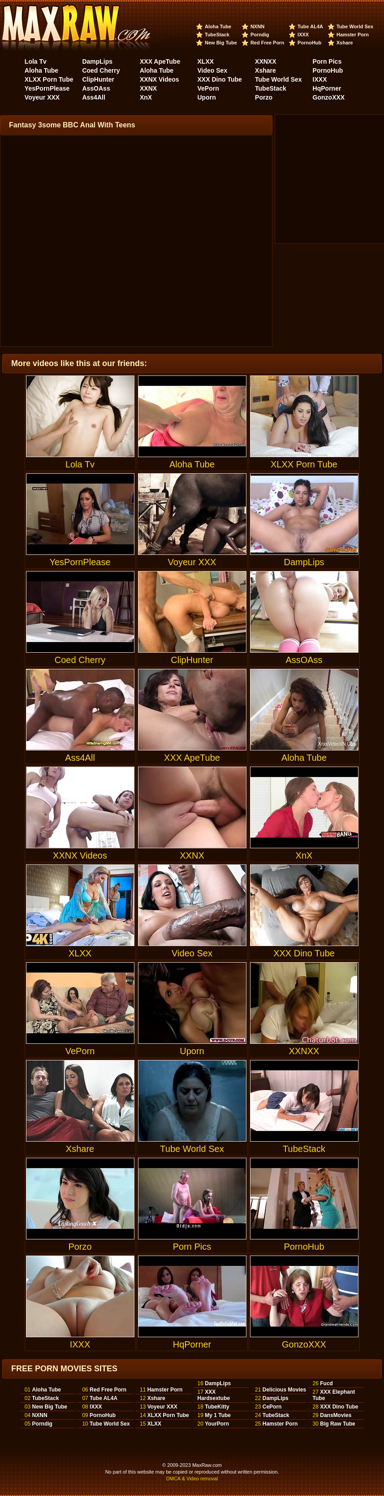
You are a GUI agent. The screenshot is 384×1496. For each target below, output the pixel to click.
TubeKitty (217, 1407)
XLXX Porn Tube (49, 79)
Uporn (207, 97)
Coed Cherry (101, 70)
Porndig (259, 34)
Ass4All (93, 97)
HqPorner (327, 88)
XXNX (148, 88)
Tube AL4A (310, 26)
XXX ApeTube (160, 61)
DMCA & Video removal (192, 1478)
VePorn (208, 88)
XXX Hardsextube (214, 1395)
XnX (146, 97)
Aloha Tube (218, 26)
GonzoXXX (329, 97)
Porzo (263, 97)
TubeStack (217, 34)
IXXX (303, 34)
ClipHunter (98, 79)
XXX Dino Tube (220, 79)
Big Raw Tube (337, 1424)
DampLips (97, 61)
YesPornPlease (47, 88)
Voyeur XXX (42, 97)
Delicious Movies (284, 1390)
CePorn (272, 1407)
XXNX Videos (159, 79)
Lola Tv (36, 61)
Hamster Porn (353, 34)
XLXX (206, 61)
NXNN (257, 26)
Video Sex (213, 70)
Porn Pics (327, 61)
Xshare (345, 42)
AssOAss (96, 88)
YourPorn (217, 1424)
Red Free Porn (267, 42)
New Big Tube (221, 42)
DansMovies (335, 1415)
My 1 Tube (218, 1415)
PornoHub (309, 42)
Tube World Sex (355, 26)
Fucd (326, 1383)
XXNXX (265, 61)
